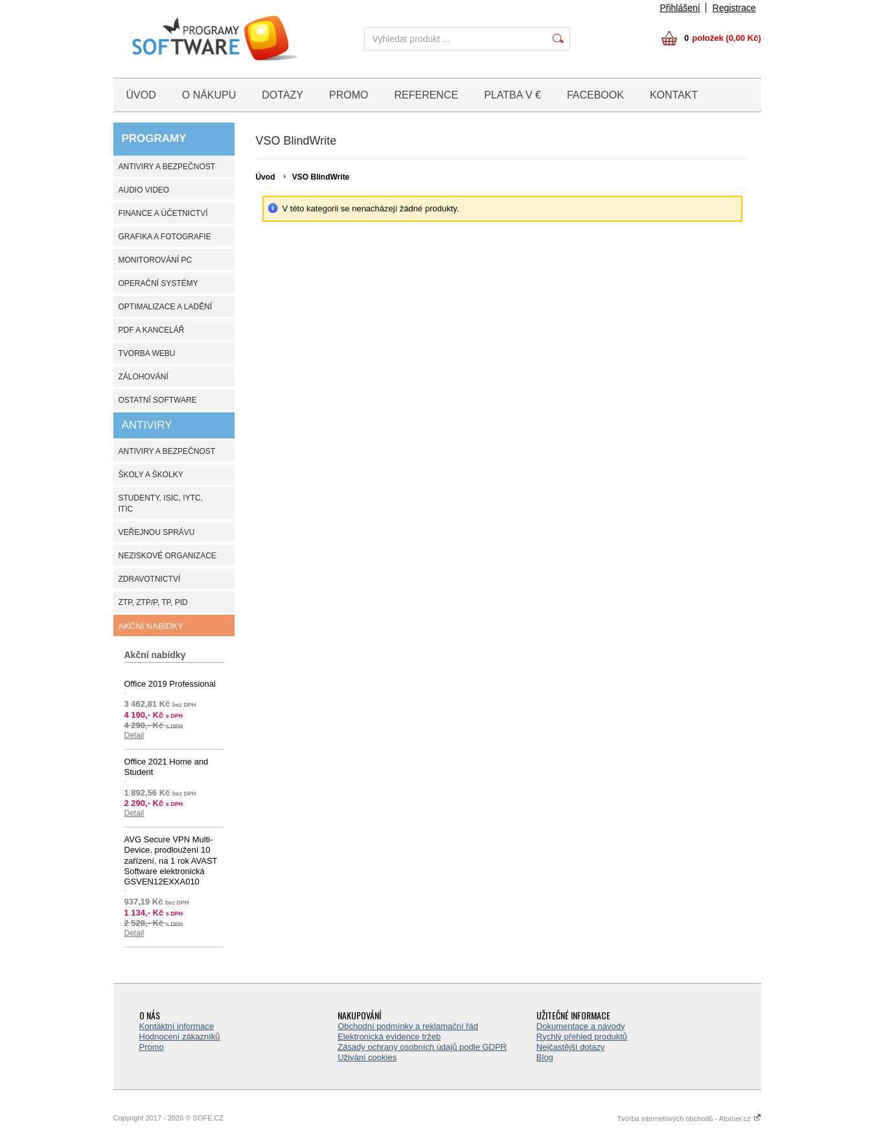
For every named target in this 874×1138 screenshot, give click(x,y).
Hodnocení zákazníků (179, 1036)
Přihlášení (680, 8)
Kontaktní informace (176, 1026)
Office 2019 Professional (170, 684)
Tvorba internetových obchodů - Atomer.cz (689, 1118)
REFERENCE (426, 95)
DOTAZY (282, 95)
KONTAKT (674, 95)
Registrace (734, 8)
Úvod (265, 177)
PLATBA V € (512, 95)
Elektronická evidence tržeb (389, 1036)
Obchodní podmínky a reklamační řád (408, 1026)
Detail (134, 735)
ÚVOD (141, 95)
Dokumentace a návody (580, 1026)
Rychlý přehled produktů (581, 1036)
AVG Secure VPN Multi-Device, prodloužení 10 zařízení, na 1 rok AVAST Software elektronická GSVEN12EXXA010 (171, 860)
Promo (151, 1047)
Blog (544, 1057)
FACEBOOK (595, 95)
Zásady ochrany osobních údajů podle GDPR (422, 1047)
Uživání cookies (367, 1057)
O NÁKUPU (209, 95)
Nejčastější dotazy (570, 1047)
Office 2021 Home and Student (166, 767)
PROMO (348, 95)
